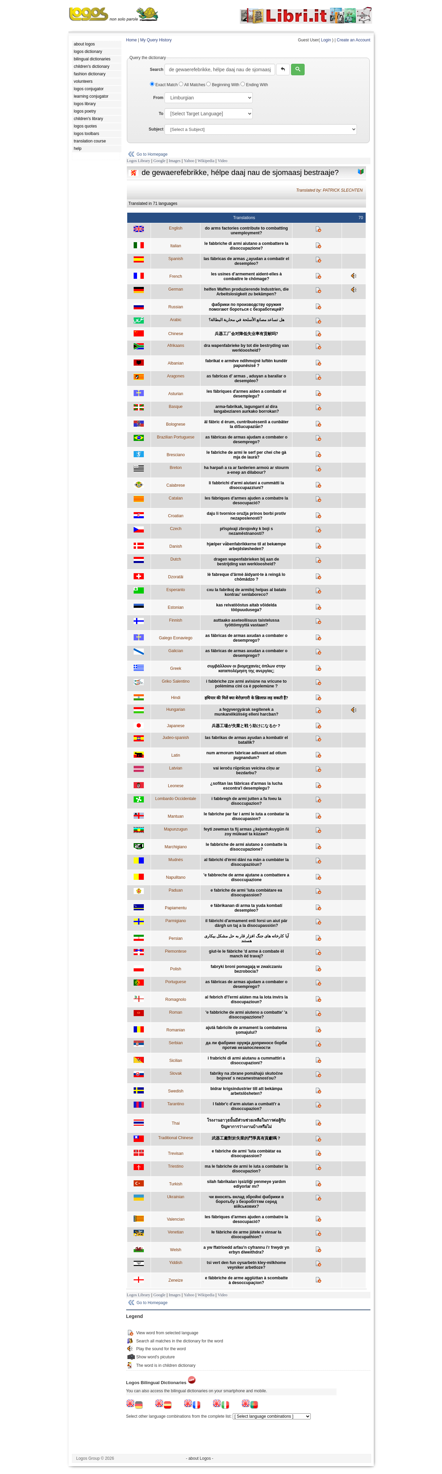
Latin (175, 755)
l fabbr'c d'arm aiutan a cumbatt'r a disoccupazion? (246, 1106)
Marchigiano (176, 847)
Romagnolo (175, 999)
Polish (175, 969)
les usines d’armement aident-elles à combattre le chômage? (246, 276)
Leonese (176, 785)
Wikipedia (205, 160)
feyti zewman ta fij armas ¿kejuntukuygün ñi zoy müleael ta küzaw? (246, 831)
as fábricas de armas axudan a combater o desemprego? (246, 638)
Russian (175, 307)
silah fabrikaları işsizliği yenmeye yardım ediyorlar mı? (246, 1184)
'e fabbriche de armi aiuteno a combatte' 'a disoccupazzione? (246, 1015)
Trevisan (176, 1153)
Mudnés (176, 859)
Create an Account (353, 40)
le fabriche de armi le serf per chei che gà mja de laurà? (246, 455)
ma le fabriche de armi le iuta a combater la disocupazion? (246, 1169)
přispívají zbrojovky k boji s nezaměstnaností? (246, 531)
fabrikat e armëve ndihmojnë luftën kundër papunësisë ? (246, 363)
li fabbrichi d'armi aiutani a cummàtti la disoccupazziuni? (246, 485)
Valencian (176, 1219)
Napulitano (175, 877)
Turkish (175, 1184)
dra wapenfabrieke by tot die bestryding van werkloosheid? (246, 348)
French (175, 276)
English (175, 228)
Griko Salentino (176, 681)
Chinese (175, 333)
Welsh (175, 1249)
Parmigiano (176, 920)
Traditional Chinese (175, 1138)
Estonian (176, 607)
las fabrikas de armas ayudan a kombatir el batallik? (246, 740)
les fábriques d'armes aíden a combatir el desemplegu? (246, 394)
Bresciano (176, 454)
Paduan (175, 890)
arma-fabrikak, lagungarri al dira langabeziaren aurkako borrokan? (246, 409)
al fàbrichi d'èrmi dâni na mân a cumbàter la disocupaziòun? (246, 862)
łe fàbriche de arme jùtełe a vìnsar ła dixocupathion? (246, 1234)
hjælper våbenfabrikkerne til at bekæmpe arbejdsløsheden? (246, 546)
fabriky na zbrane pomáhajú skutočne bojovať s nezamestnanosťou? (246, 1076)
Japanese (176, 725)
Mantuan (176, 816)
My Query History (156, 40)
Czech (175, 528)
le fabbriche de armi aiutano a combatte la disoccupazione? (246, 847)
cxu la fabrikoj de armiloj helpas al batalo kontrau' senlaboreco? (246, 592)
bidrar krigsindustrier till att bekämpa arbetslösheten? (246, 1091)
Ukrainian (176, 1197)
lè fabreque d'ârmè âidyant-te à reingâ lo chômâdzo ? (246, 577)
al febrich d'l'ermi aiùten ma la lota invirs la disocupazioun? (246, 999)
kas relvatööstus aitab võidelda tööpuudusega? (246, 607)
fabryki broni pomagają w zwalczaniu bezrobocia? (246, 969)
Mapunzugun (175, 829)
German (175, 289)
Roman (175, 1012)
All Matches (192, 84)
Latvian (175, 768)
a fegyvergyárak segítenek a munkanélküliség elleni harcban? (246, 712)
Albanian (176, 363)
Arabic (175, 319)
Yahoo (189, 160)
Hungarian (175, 709)
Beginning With (223, 84)
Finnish (175, 620)
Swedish (175, 1091)
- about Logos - (199, 1458)
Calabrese (176, 485)
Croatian (175, 515)
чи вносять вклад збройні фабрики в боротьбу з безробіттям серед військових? (246, 1202)
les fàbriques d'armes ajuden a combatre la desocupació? (246, 500)
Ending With (254, 84)
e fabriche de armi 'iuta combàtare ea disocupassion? (246, 892)
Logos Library (138, 160)
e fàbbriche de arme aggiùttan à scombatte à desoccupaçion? (246, 1280)
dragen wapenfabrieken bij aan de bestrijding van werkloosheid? (246, 561)
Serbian (175, 1043)
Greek (175, 668)
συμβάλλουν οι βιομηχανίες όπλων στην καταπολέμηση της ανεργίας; (246, 668)
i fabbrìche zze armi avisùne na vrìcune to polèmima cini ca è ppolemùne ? (246, 683)
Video (223, 160)
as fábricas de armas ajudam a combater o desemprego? (246, 439)
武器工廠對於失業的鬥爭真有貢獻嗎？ (246, 1138)
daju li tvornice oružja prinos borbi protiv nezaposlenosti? (246, 516)
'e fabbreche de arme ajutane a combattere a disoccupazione (246, 877)
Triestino (176, 1166)
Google (159, 160)
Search (157, 69)
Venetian (176, 1232)
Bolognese (176, 424)
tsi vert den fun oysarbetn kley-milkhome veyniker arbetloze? (246, 1265)
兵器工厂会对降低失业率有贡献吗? (246, 333)
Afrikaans (175, 345)
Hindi (175, 697)
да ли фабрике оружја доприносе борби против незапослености (246, 1045)
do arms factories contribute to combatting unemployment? (246, 230)
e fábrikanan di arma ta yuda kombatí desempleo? (246, 908)
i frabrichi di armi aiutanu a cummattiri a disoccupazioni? (246, 1060)
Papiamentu (176, 908)
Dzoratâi (176, 577)
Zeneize (176, 1280)
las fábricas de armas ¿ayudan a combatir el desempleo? (246, 261)
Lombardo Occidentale (175, 798)
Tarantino (175, 1104)
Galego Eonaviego (176, 638)
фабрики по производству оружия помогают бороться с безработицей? (246, 307)
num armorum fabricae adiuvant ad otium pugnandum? (246, 755)
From (158, 97)
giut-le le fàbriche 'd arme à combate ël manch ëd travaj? (246, 953)
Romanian (176, 1030)
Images (174, 160)
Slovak (176, 1073)
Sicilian (175, 1060)
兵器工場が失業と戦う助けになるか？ (246, 725)
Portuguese (175, 982)
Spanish (175, 258)
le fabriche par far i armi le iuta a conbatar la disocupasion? (246, 816)
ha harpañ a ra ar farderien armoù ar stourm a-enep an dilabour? (246, 470)
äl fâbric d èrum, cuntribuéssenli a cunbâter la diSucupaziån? (246, 424)
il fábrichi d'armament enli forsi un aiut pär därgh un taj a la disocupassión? (246, 923)
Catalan (175, 498)
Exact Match (164, 84)
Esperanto (176, 589)
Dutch (175, 559)
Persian (176, 938)
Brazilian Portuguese (176, 437)
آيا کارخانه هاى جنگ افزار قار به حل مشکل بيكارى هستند (246, 938)
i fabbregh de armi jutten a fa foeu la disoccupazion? (246, 801)
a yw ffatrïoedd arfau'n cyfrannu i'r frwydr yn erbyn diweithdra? (246, 1250)
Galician (175, 650)
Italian (175, 246)
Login (326, 40)
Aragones (175, 376)
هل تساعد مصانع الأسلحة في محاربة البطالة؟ (246, 319)
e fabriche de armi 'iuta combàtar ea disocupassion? (246, 1153)
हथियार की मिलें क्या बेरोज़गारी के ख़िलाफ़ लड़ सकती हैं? (246, 698)
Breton (175, 467)
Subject (156, 129)
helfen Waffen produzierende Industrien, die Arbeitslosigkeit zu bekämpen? (246, 291)
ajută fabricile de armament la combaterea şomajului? (246, 1030)
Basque (176, 406)
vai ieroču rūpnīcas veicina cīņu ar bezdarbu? (246, 770)
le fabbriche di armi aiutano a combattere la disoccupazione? (246, 246)
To (161, 113)
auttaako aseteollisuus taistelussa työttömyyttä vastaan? (246, 622)
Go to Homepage (152, 154)
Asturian (175, 393)
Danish (175, 546)
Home (131, 40)
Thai (175, 1123)
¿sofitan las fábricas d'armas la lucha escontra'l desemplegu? (246, 786)
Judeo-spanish (175, 737)
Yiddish (175, 1262)
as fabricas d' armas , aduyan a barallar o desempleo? (246, 378)
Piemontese (175, 951)
